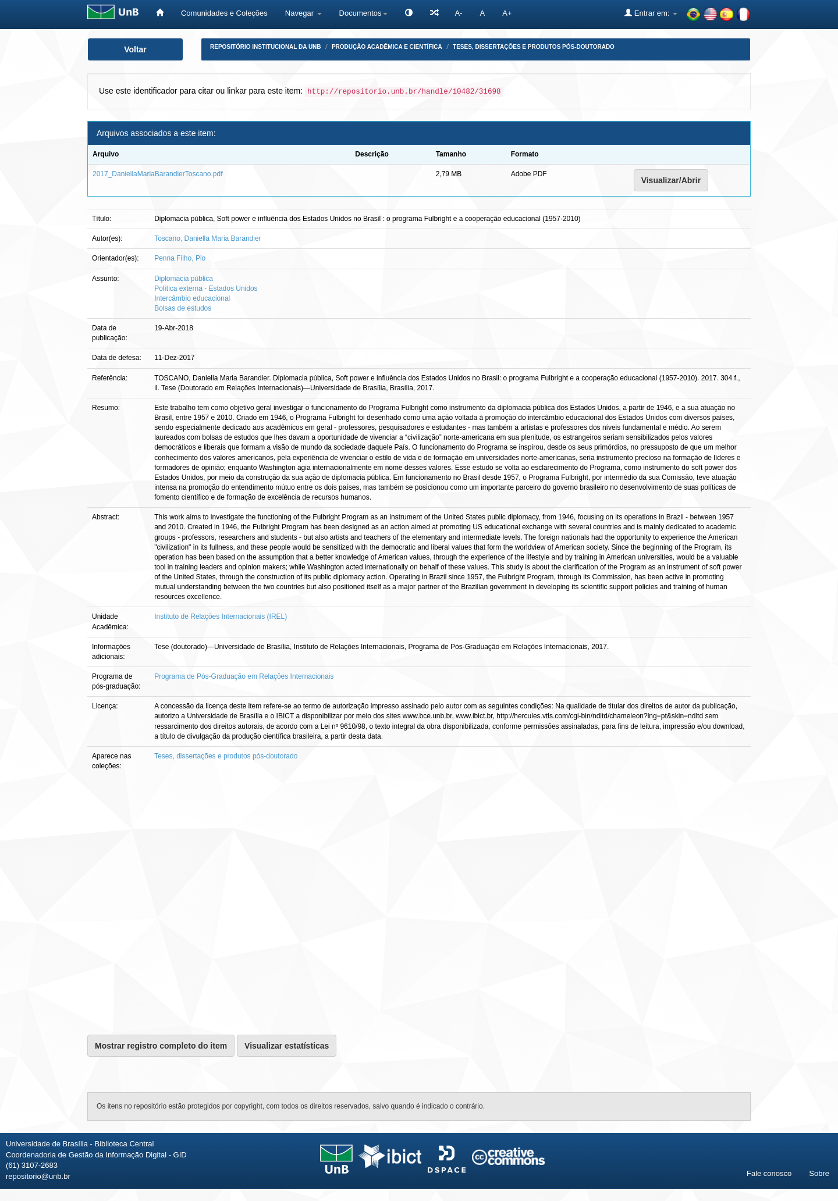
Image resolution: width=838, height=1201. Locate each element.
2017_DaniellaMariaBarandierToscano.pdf (157, 174)
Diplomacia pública (183, 279)
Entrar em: (650, 12)
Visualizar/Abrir (671, 180)
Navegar (303, 13)
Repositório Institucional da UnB (265, 47)
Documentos (363, 13)
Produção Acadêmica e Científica (387, 47)
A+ (507, 13)
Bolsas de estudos (182, 308)
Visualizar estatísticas (286, 1045)
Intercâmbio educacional (192, 298)
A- (459, 13)
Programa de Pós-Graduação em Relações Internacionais (243, 676)
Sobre (819, 1173)
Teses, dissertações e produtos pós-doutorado (534, 47)
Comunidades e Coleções (224, 13)
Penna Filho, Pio (179, 258)
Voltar (135, 49)
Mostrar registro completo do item (161, 1045)
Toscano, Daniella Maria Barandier (207, 238)
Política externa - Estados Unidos (205, 288)
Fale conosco (769, 1173)
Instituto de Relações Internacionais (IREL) (220, 616)
